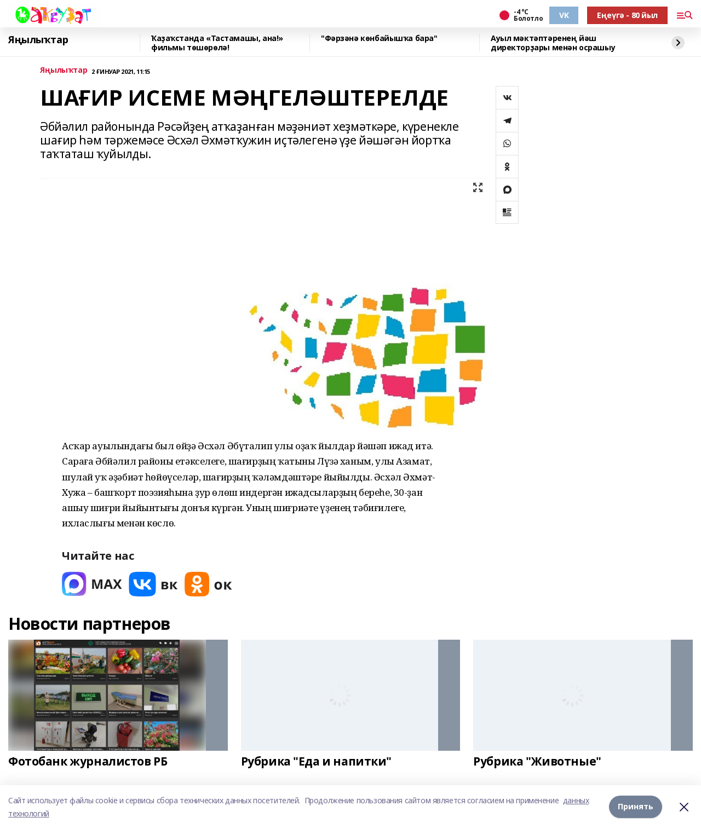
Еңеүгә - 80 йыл (627, 15)
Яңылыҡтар (38, 40)
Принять (635, 807)
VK (563, 15)
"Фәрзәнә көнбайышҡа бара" (379, 38)
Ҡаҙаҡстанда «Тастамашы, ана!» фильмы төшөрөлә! (217, 43)
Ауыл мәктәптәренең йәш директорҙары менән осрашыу (553, 43)
